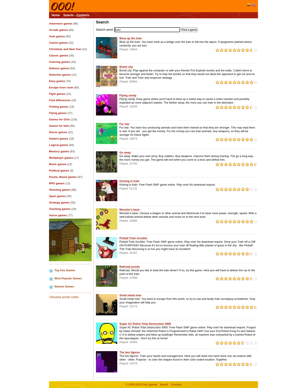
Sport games (60, 196)
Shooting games (62, 189)
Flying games (60, 113)
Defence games (62, 68)
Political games (61, 170)
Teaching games (62, 209)
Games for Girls (63, 119)
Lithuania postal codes (64, 297)
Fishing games (61, 106)
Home (56, 15)
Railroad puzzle (129, 266)
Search (68, 15)
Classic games (61, 55)
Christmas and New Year (68, 49)
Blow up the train (130, 38)
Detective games (63, 74)
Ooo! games (149, 384)
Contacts (83, 15)
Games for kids (62, 125)
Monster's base (129, 209)
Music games (60, 164)
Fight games (60, 93)
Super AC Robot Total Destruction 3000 (145, 323)
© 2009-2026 (133, 384)
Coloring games (62, 61)
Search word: (104, 29)
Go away (125, 152)
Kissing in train (129, 181)
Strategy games (62, 202)
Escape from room (64, 87)
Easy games (60, 81)
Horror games (61, 132)
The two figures (129, 352)
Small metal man (130, 295)
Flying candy (127, 95)
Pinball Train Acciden (133, 238)
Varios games (61, 215)
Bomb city (126, 66)
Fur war (124, 123)
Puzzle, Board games (66, 177)
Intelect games (61, 138)
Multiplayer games (64, 157)
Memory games (62, 151)
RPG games (59, 183)
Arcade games (61, 30)
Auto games (60, 36)
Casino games (61, 42)
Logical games (61, 145)
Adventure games (63, 23)
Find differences (62, 100)
